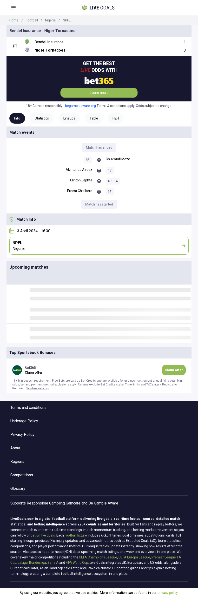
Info (17, 118)
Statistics (42, 118)
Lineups (69, 118)
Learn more (99, 92)
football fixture (76, 535)
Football (32, 20)
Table (94, 118)
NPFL (67, 20)
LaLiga (23, 562)
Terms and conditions (28, 407)
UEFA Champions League (98, 557)
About (15, 448)
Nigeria (50, 20)
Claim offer (174, 370)
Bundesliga (37, 562)
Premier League (164, 557)
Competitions (21, 475)
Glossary (17, 488)
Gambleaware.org (37, 388)
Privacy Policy (22, 434)
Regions (17, 461)
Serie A (53, 562)
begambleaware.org (80, 106)
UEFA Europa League (134, 557)
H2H (115, 118)
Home (14, 20)
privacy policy (168, 593)
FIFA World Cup (77, 562)
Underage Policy (24, 421)
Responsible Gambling (46, 503)
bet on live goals (43, 535)
